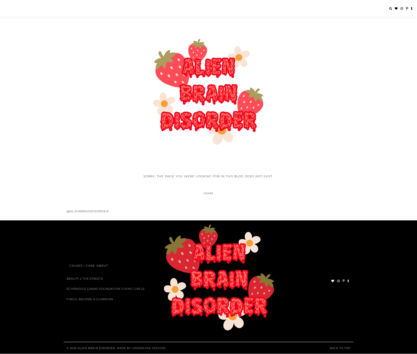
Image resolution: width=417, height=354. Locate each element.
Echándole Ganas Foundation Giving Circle (106, 288)
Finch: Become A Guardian (90, 299)
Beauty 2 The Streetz (85, 278)
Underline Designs (149, 348)
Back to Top (340, 348)
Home (208, 193)
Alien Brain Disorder (96, 348)
